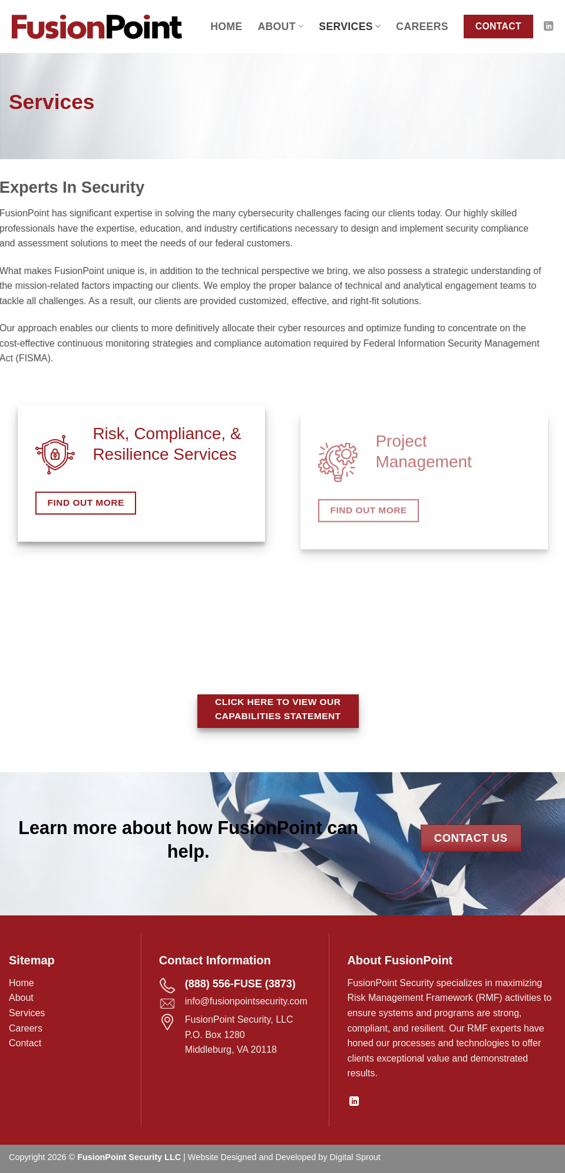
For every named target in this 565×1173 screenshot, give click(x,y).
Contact (25, 1043)
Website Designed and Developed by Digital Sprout (284, 1157)
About (280, 26)
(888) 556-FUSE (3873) (240, 984)
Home (226, 26)
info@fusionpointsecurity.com (246, 1001)
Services (350, 26)
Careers (422, 26)
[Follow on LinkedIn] (548, 26)
